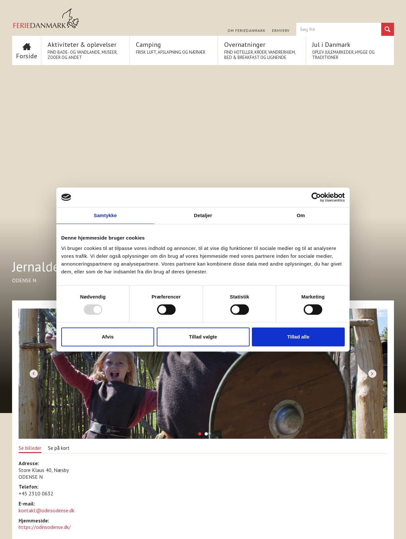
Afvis (108, 336)
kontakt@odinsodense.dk (46, 510)
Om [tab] (301, 215)
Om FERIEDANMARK (246, 31)
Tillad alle (298, 336)
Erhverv (281, 31)
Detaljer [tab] (203, 215)
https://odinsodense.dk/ (45, 527)
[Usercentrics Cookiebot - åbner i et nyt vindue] (316, 197)
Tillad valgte (203, 336)
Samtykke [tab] (105, 215)
